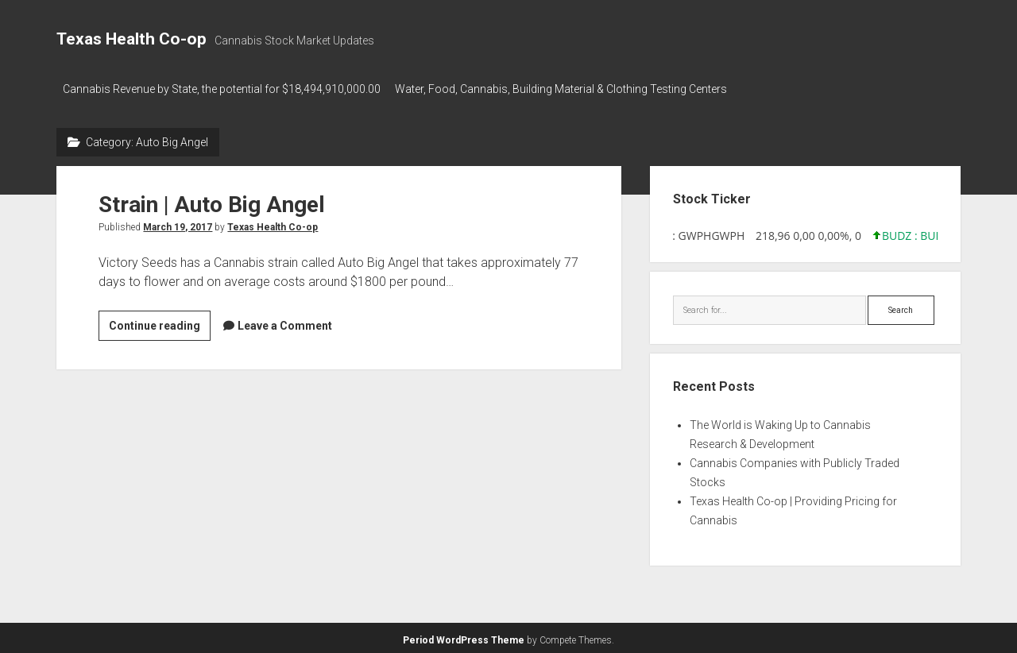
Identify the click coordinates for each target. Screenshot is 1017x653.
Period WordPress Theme (463, 637)
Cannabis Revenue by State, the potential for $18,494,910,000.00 (222, 89)
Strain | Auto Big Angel (212, 200)
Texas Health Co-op (131, 38)
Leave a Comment (285, 321)
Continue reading (160, 324)
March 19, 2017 (177, 223)
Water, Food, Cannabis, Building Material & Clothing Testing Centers (567, 89)
